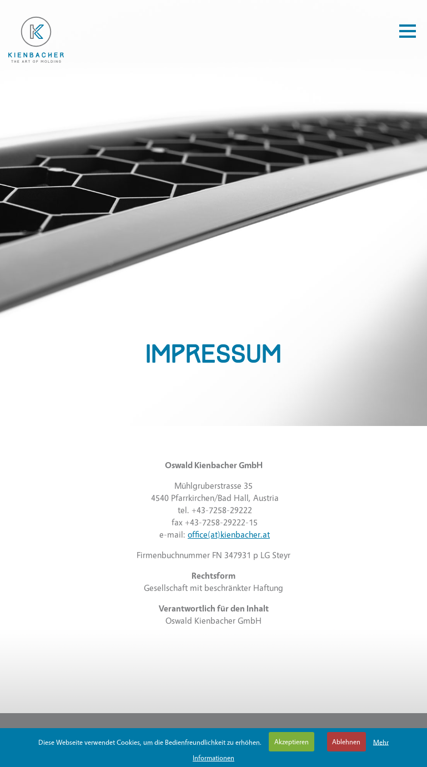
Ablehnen (346, 741)
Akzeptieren (291, 741)
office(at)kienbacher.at (229, 534)
